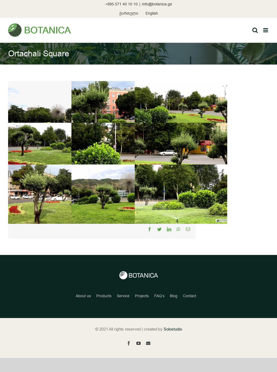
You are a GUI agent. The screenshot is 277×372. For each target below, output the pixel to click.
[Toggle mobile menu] (266, 30)
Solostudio (173, 329)
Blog (173, 296)
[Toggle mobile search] (255, 30)
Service (123, 296)
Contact (189, 296)
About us (83, 296)
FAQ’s (159, 296)
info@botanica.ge (157, 4)
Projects (142, 296)
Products (103, 296)
